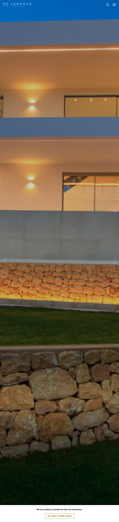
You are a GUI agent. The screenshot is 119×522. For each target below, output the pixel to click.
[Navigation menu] (114, 5)
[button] (107, 4)
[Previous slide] (4, 261)
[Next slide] (114, 261)
